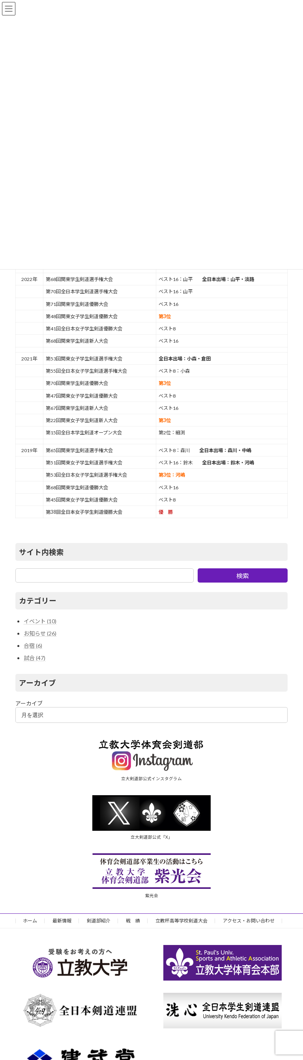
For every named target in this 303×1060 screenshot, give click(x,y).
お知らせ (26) (40, 633)
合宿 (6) (33, 645)
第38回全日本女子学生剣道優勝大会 (84, 512)
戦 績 (133, 921)
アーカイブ (29, 703)
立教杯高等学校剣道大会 (181, 921)
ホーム (30, 921)
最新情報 (61, 921)
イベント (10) (40, 621)
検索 (242, 575)
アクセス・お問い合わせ (249, 921)
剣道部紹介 (98, 921)
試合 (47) (34, 657)
